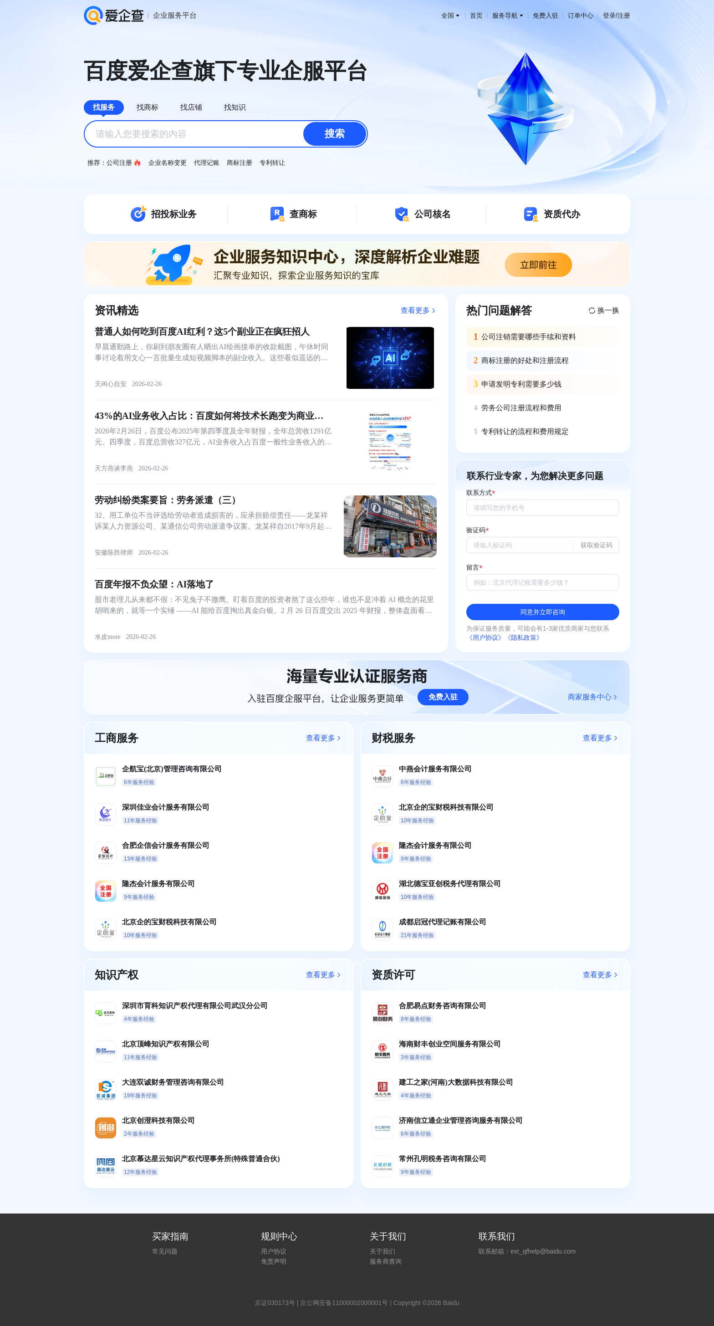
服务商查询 (386, 1261)
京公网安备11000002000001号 (344, 1302)
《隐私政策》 (524, 637)
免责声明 (273, 1261)
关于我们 (382, 1251)
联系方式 (479, 493)
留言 (472, 567)
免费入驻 (545, 15)
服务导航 (507, 15)
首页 (476, 15)
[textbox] (226, 134)
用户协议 (273, 1251)
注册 (623, 15)
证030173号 (278, 1302)
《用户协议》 (485, 637)
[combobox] (226, 134)
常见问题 (165, 1251)
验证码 (475, 530)
